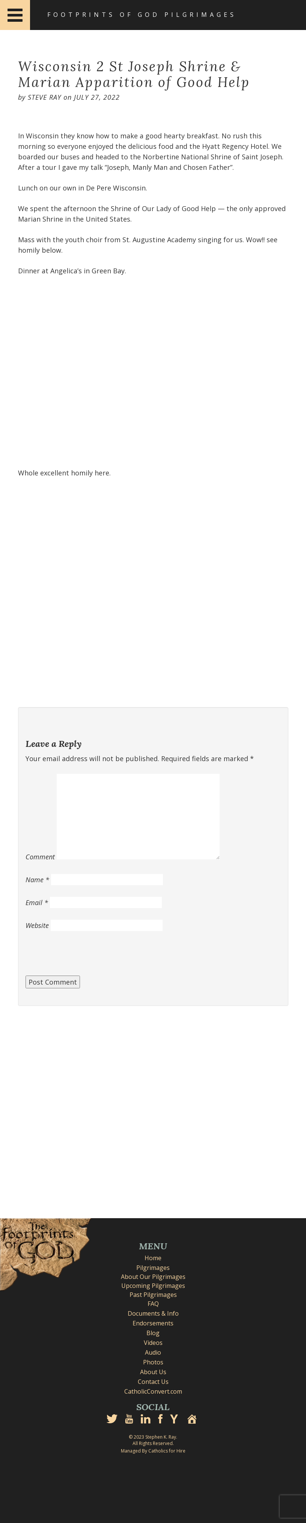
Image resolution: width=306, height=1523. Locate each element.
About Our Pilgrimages (153, 1277)
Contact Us (153, 1382)
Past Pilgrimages (153, 1295)
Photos (153, 1362)
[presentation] (83, 957)
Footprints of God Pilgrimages (142, 14)
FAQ (153, 1304)
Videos (153, 1343)
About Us (153, 1372)
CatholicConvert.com (153, 1391)
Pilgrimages (153, 1268)
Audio (153, 1352)
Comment (40, 856)
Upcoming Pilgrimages (153, 1286)
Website (37, 925)
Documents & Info (153, 1313)
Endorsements (153, 1323)
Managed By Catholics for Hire (153, 1451)
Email (37, 902)
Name (37, 879)
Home (153, 1258)
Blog (153, 1333)
